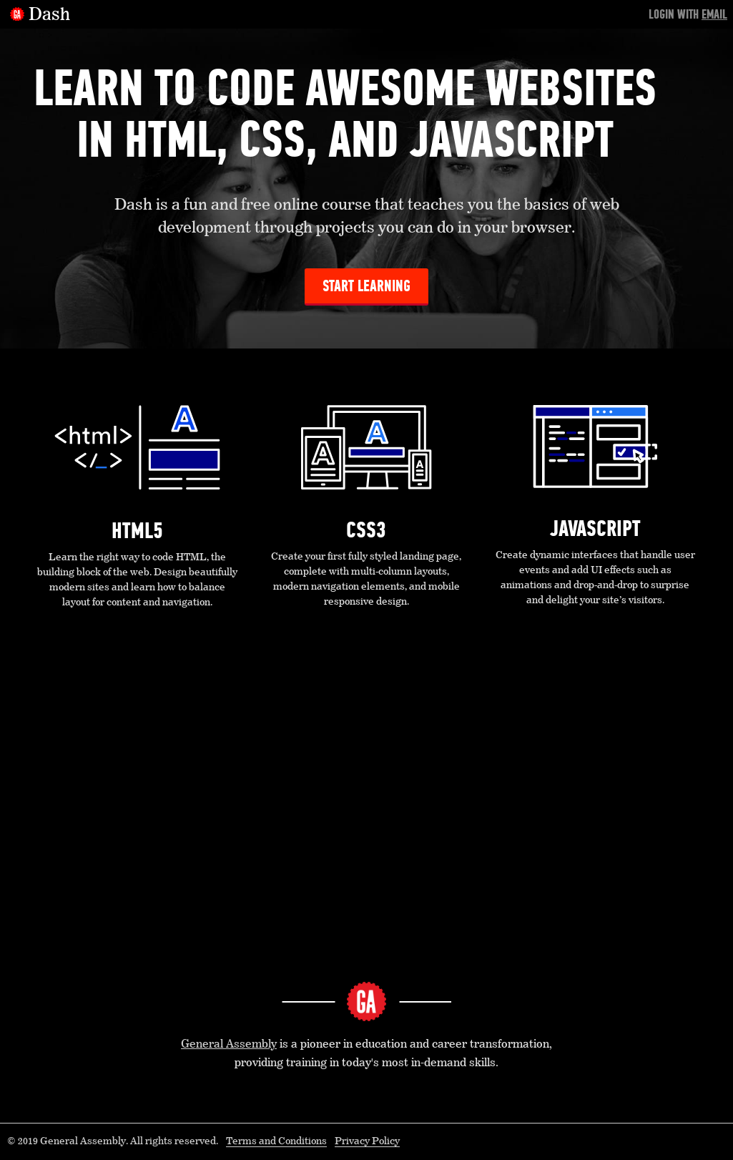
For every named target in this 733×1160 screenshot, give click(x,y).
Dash (49, 15)
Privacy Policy (367, 1141)
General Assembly (229, 1045)
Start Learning (366, 286)
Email (714, 14)
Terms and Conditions (276, 1141)
